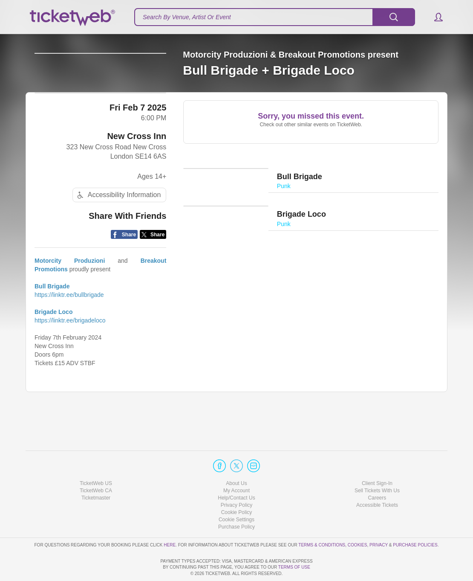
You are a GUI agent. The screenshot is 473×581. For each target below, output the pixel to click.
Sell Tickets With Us (377, 466)
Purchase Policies (415, 520)
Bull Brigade (52, 317)
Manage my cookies (237, 495)
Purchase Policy (236, 502)
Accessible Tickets (377, 481)
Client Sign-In (377, 459)
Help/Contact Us (236, 473)
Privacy (378, 520)
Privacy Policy (237, 481)
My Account (236, 466)
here (170, 520)
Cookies (357, 520)
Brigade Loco (53, 343)
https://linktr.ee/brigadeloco (70, 351)
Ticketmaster (95, 473)
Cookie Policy (236, 488)
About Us (236, 459)
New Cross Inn (136, 166)
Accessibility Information (118, 226)
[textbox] (274, 17)
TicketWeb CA (96, 466)
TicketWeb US (96, 459)
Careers (377, 473)
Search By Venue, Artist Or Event (187, 17)
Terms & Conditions (321, 520)
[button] (434, 17)
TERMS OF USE (294, 567)
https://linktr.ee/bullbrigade (69, 325)
